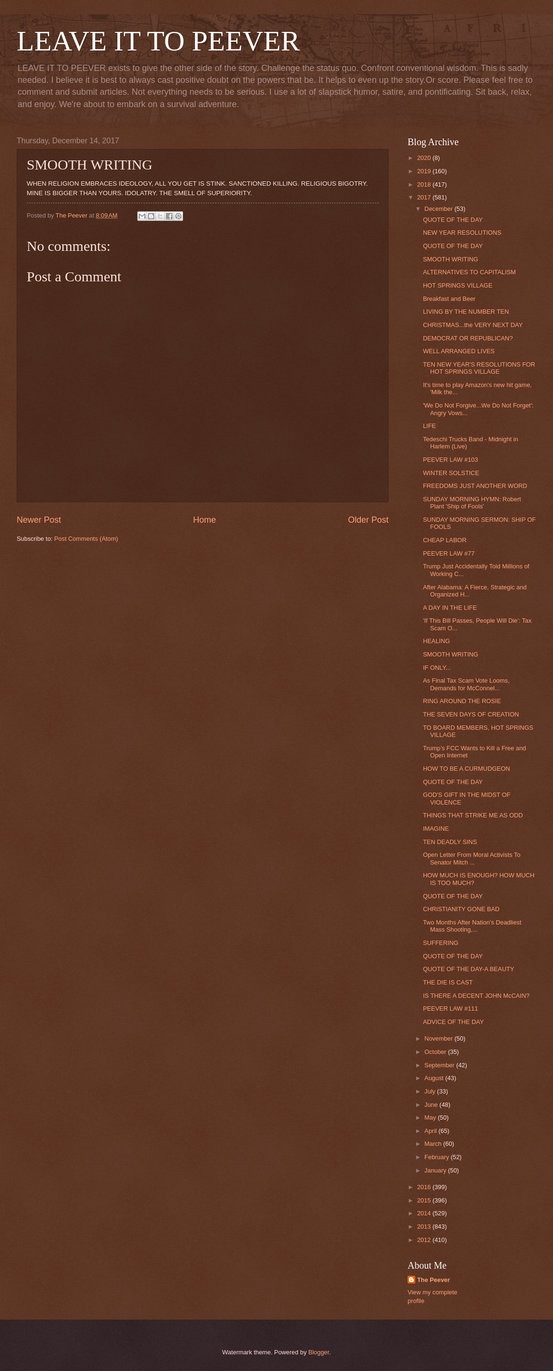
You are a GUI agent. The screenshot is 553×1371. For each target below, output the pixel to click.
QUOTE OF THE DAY (452, 219)
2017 (424, 197)
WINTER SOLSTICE (451, 473)
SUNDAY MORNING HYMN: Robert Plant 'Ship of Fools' (472, 503)
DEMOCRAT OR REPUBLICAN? (467, 338)
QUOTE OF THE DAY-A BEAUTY (468, 969)
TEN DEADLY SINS (450, 841)
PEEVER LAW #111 (450, 1008)
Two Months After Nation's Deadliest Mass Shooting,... (472, 926)
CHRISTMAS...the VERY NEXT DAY (472, 324)
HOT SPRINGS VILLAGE (457, 285)
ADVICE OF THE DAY (453, 1021)
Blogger (318, 1352)
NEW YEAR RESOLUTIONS (462, 232)
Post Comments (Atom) (86, 538)
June (432, 1104)
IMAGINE (436, 828)
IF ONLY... (437, 667)
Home (204, 520)
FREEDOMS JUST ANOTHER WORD (475, 485)
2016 (424, 1187)
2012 (424, 1239)
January (436, 1170)
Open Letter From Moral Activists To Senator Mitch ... (471, 858)
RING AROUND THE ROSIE (462, 701)
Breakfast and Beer (449, 298)
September (440, 1065)
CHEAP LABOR (444, 540)
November (439, 1038)
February (437, 1157)
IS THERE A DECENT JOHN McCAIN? (476, 995)
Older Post (368, 520)
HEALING (436, 641)
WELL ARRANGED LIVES (459, 351)
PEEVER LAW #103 (450, 459)
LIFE (429, 425)
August (434, 1078)
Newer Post (39, 520)
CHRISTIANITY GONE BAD (461, 909)
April (431, 1130)
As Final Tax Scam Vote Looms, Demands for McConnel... (466, 684)
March (433, 1143)
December (439, 208)
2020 (424, 157)
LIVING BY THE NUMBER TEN (466, 311)
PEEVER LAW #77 (448, 553)
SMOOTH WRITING (450, 259)
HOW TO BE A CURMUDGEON (466, 768)
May (431, 1117)
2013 (424, 1226)
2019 (424, 171)
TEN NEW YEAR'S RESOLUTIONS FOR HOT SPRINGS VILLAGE (479, 368)
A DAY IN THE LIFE (450, 607)
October (436, 1051)
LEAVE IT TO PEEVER (158, 41)
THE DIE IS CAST (447, 982)
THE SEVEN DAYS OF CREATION (471, 714)
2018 (424, 184)
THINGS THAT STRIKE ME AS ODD (473, 815)
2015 (424, 1200)
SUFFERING (440, 942)
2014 (424, 1213)
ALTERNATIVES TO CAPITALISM (469, 272)
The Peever (433, 1279)
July (430, 1091)
